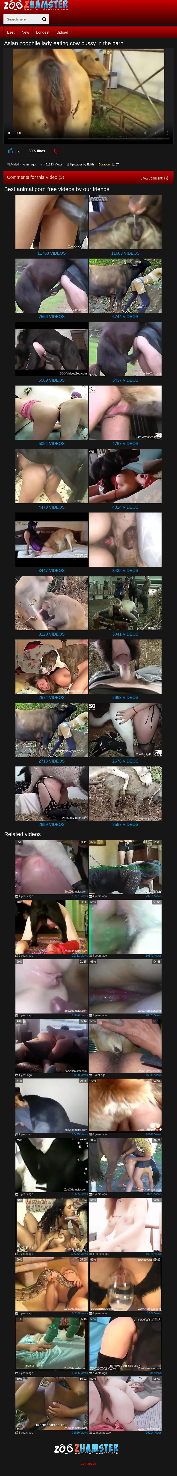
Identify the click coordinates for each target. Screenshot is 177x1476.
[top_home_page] (38, 5)
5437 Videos (125, 380)
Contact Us (89, 1463)
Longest (42, 32)
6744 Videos (125, 316)
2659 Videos (51, 824)
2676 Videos (125, 761)
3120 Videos (51, 634)
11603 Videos (125, 253)
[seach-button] (44, 19)
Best (11, 32)
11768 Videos (51, 253)
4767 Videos (125, 443)
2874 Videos (51, 697)
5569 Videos (51, 380)
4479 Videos (51, 507)
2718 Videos (51, 761)
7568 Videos (51, 316)
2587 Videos (125, 824)
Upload (62, 32)
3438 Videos (125, 570)
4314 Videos (125, 507)
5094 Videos (51, 443)
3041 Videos (125, 634)
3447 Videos (51, 570)
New (25, 32)
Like (14, 151)
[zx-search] (26, 19)
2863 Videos (125, 697)
